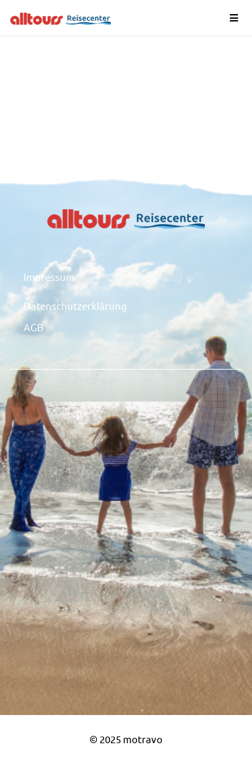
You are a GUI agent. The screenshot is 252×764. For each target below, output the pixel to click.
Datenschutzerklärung (75, 305)
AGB (34, 327)
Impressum (49, 276)
